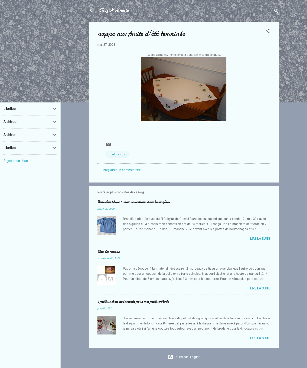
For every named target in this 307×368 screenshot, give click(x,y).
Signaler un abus (15, 161)
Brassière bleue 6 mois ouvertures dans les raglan (133, 202)
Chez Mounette (114, 10)
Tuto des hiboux (108, 251)
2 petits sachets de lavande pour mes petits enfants (133, 301)
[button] (267, 31)
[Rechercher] (276, 11)
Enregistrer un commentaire (121, 170)
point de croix (117, 154)
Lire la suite (260, 239)
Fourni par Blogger (184, 357)
